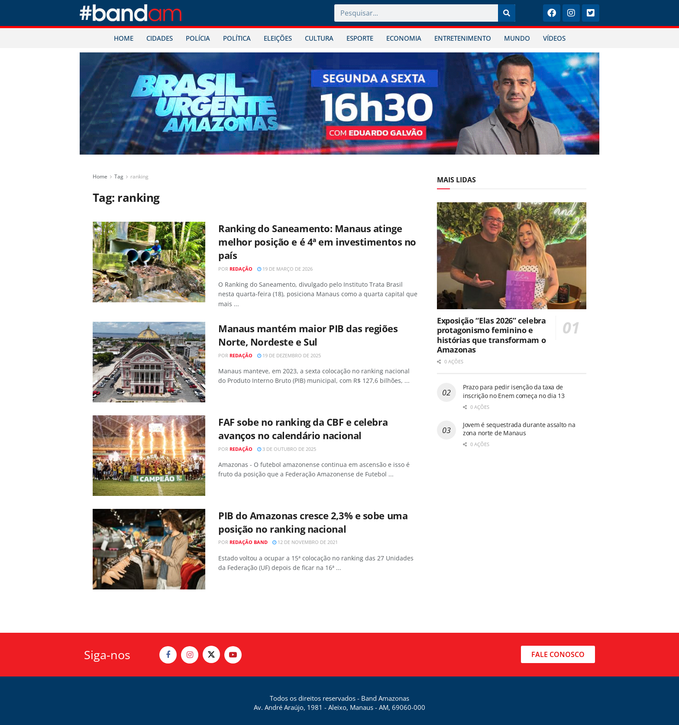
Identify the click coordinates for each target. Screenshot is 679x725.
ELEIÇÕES (278, 38)
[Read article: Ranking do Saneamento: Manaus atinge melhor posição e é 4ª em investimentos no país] (149, 262)
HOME (123, 38)
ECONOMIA (403, 38)
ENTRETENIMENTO (462, 38)
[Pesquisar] (506, 13)
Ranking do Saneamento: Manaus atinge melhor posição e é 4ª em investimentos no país (317, 242)
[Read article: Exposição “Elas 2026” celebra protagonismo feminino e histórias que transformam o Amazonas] (511, 255)
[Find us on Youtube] (233, 655)
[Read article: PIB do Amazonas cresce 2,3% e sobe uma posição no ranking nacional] (149, 549)
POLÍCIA (198, 38)
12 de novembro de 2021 (305, 542)
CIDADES (159, 38)
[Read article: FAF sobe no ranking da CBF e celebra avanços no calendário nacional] (149, 455)
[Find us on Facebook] (168, 655)
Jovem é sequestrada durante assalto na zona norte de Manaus (519, 429)
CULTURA (319, 38)
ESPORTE (359, 38)
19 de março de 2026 (285, 268)
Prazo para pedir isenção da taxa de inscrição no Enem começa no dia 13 (513, 391)
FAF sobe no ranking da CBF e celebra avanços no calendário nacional (303, 428)
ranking (139, 176)
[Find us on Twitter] (211, 654)
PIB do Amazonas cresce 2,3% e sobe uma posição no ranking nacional (312, 522)
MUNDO (517, 38)
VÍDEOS (554, 38)
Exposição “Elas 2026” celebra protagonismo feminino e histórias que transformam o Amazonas (491, 335)
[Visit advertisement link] (339, 103)
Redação (241, 268)
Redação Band (249, 542)
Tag (118, 176)
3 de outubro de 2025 (286, 449)
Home (100, 176)
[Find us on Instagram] (189, 655)
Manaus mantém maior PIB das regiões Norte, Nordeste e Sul (308, 335)
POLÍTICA (237, 38)
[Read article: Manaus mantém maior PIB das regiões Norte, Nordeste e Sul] (149, 362)
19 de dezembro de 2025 (289, 355)
